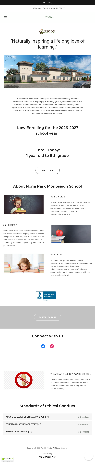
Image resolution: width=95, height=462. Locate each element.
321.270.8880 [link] (47, 17)
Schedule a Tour (45, 317)
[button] (7, 17)
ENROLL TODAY (45, 170)
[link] (47, 32)
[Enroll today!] (47, 2)
